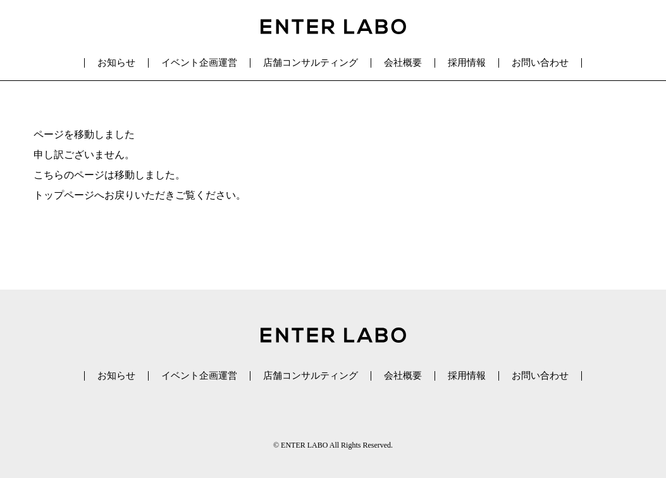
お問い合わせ (540, 63)
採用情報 (467, 63)
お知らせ (116, 63)
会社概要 (403, 63)
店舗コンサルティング (310, 63)
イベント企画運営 (199, 63)
